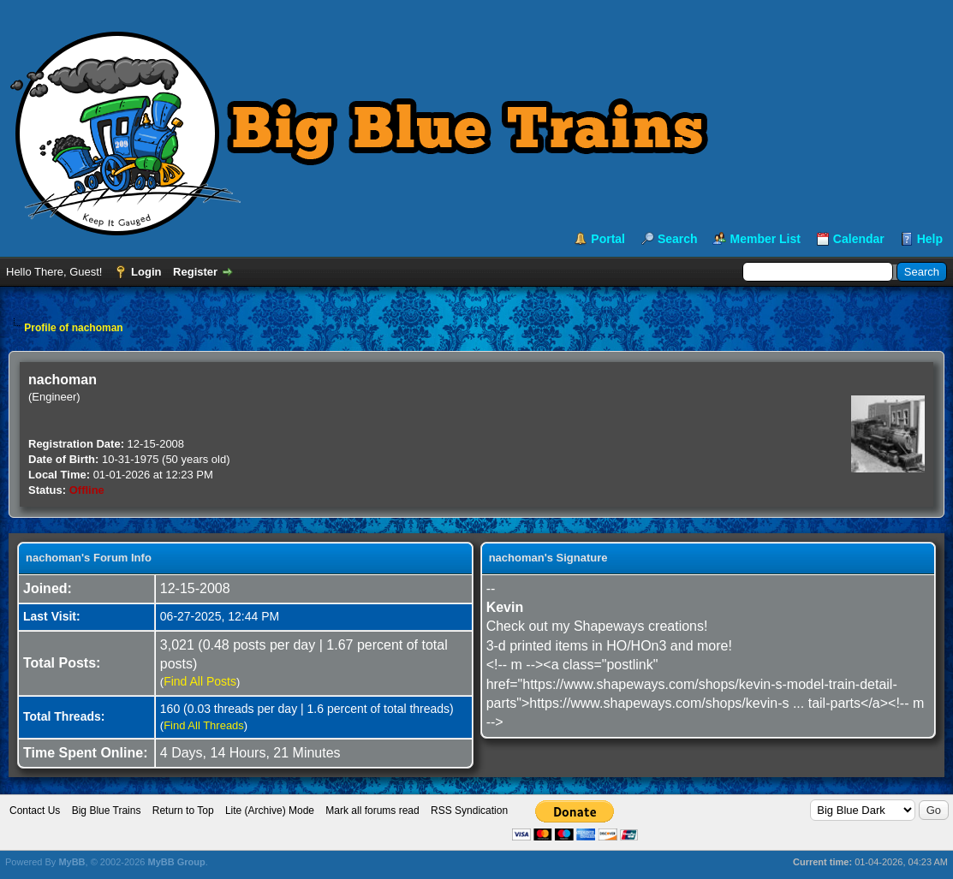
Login (146, 271)
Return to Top (183, 811)
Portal (608, 239)
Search (678, 239)
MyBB (71, 862)
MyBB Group (176, 862)
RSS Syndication (469, 811)
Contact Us (34, 811)
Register (195, 271)
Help (930, 239)
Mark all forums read (372, 811)
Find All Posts (200, 681)
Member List (765, 239)
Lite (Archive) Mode (269, 811)
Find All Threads (204, 725)
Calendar (859, 239)
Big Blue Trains (106, 811)
